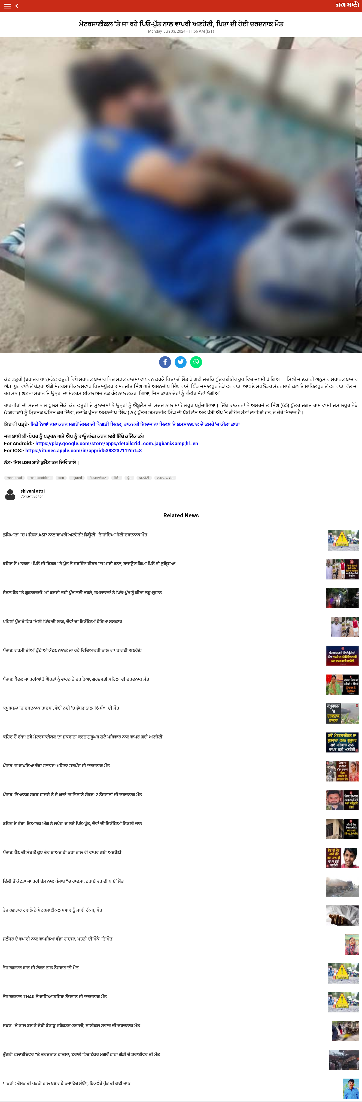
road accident (40, 478)
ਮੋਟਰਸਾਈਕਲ (98, 478)
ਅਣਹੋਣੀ (144, 478)
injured (77, 478)
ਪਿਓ (117, 478)
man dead (14, 478)
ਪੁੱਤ (129, 478)
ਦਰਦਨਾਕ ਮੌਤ (165, 478)
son (61, 478)
